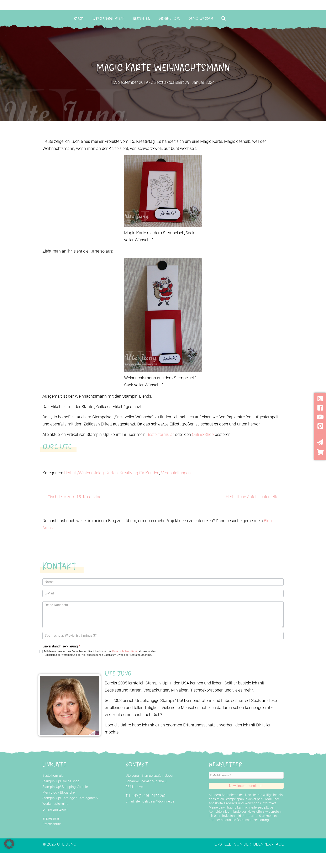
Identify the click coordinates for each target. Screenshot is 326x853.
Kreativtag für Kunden (139, 472)
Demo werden (201, 18)
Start (79, 18)
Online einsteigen (55, 809)
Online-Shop (203, 434)
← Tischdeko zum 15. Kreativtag (71, 496)
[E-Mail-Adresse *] (246, 775)
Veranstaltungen (176, 472)
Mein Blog (49, 792)
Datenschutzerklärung (125, 651)
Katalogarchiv (88, 798)
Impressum (50, 818)
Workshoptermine (55, 804)
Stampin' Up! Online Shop (60, 781)
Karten (112, 472)
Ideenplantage (268, 844)
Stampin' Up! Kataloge (58, 798)
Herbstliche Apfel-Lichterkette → (255, 496)
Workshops (169, 18)
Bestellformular (160, 434)
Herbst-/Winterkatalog (84, 472)
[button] (224, 18)
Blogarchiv (68, 792)
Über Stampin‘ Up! (108, 18)
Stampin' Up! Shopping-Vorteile (65, 787)
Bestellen (141, 18)
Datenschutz (51, 824)
